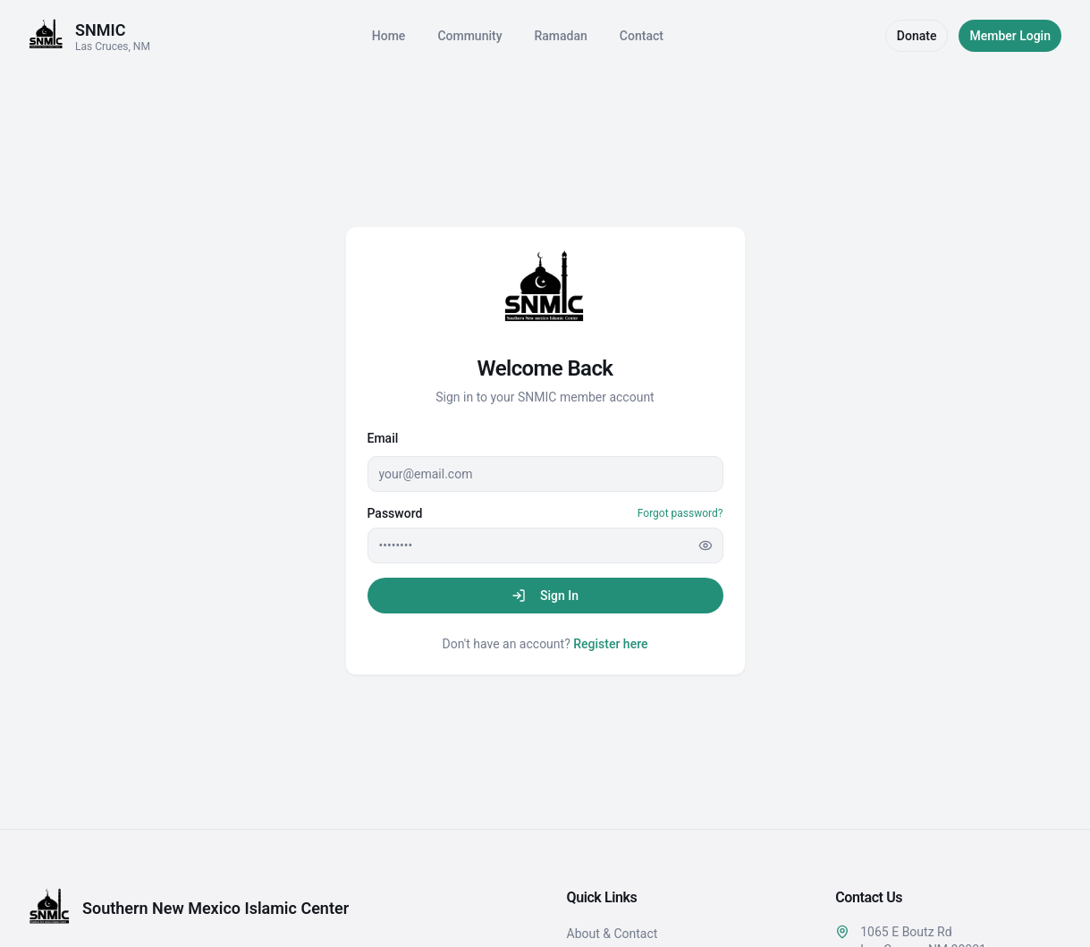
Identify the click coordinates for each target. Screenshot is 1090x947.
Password (395, 513)
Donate (917, 36)
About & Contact (612, 933)
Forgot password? (680, 513)
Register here (610, 644)
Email (383, 438)
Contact (641, 36)
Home (389, 36)
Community (469, 36)
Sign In (545, 595)
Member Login (1010, 36)
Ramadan (561, 36)
